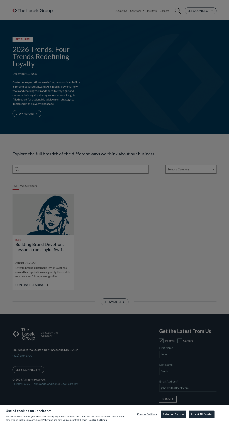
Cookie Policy (41, 419)
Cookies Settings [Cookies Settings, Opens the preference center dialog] (147, 414)
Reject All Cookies (173, 414)
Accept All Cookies (202, 414)
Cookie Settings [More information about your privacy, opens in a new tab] (98, 419)
